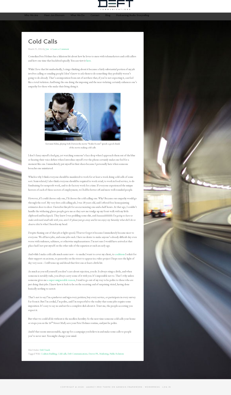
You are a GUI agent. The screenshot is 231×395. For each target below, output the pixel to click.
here (88, 60)
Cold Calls (42, 41)
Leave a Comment (60, 48)
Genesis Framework (129, 387)
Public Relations (117, 353)
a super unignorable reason (61, 280)
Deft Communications (116, 5)
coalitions (120, 254)
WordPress (152, 387)
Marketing (103, 353)
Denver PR (93, 353)
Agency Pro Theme (98, 387)
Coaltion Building (49, 353)
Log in (166, 387)
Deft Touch (45, 349)
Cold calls (62, 353)
